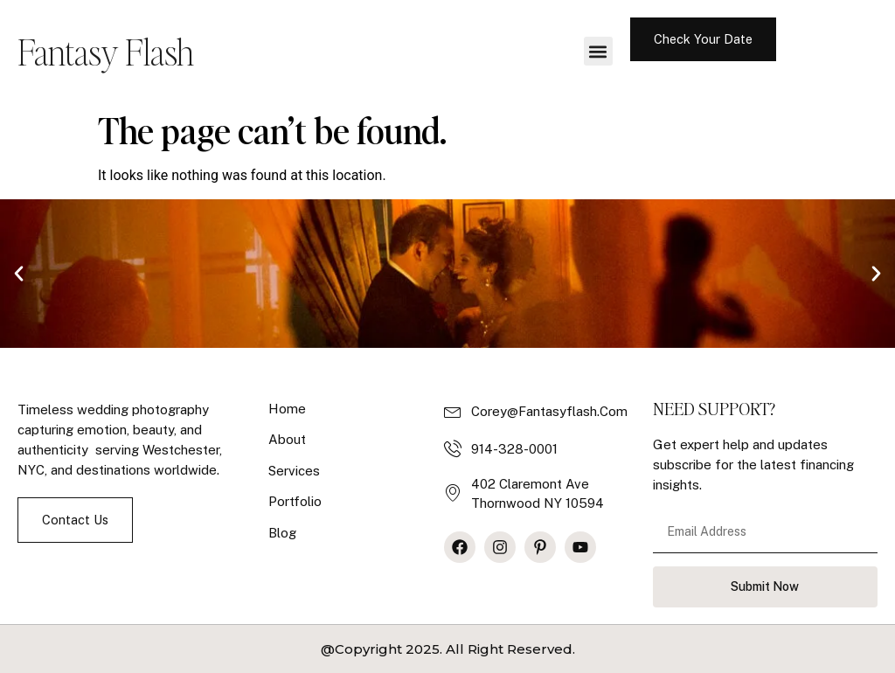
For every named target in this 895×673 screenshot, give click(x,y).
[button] (598, 51)
